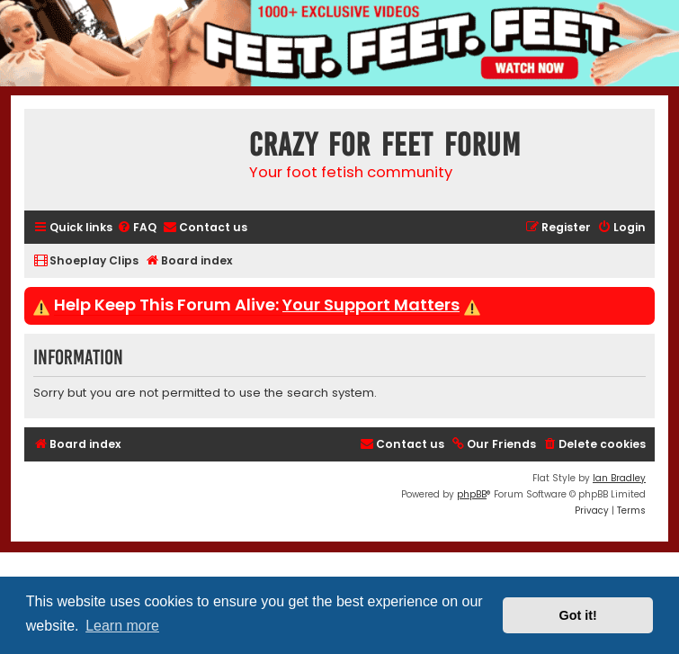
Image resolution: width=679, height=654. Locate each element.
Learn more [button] (122, 625)
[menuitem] (136, 228)
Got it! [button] (578, 615)
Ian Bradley (619, 478)
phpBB (472, 494)
